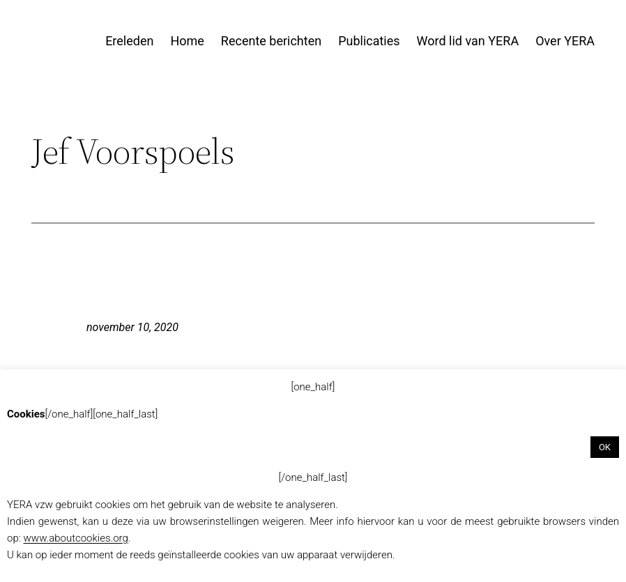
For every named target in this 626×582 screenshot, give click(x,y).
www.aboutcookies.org (76, 538)
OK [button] (605, 447)
